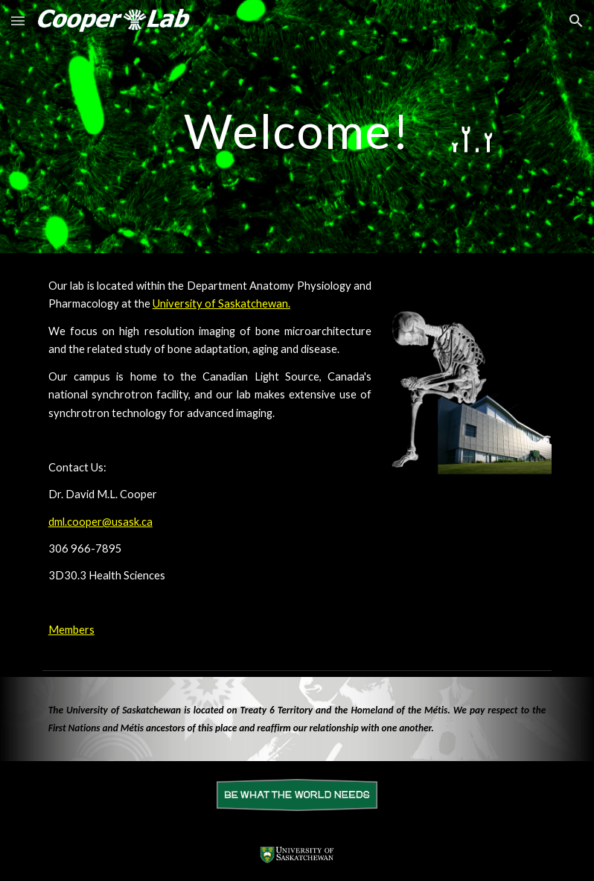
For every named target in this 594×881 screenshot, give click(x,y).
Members (71, 629)
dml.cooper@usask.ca (100, 521)
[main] (297, 124)
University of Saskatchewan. (221, 303)
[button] (18, 20)
